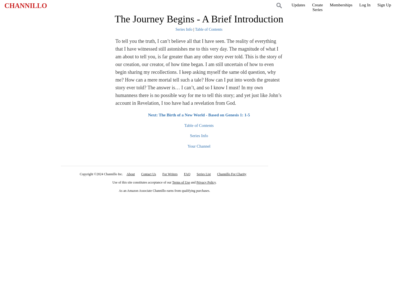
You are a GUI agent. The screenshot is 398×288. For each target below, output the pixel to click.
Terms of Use (181, 182)
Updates (298, 5)
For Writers (170, 174)
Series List (204, 174)
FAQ (187, 174)
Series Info (184, 29)
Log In (364, 5)
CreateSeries (317, 7)
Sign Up (384, 5)
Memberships (341, 5)
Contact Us (148, 174)
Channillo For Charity (232, 174)
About (131, 174)
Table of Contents (208, 29)
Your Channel (198, 146)
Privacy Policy (206, 182)
